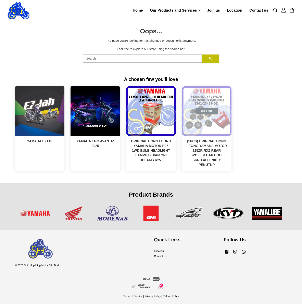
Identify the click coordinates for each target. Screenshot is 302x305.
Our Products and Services (175, 11)
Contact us (258, 11)
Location (234, 11)
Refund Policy (171, 296)
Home (138, 11)
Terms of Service (132, 296)
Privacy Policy (152, 296)
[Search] (142, 59)
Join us (213, 11)
